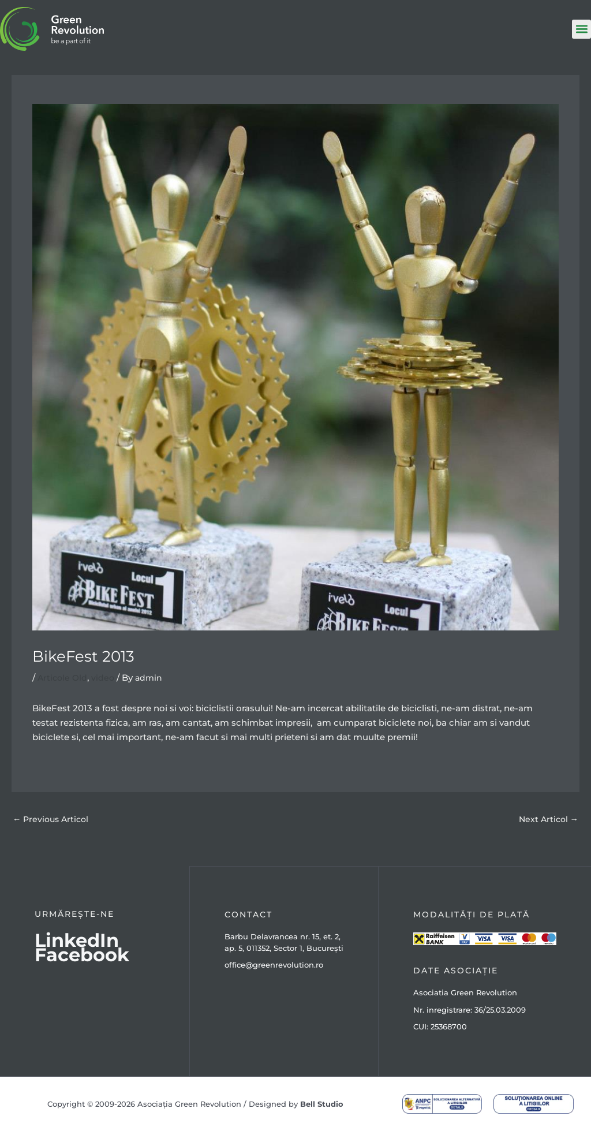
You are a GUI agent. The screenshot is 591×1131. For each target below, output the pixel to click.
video (105, 677)
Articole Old (63, 677)
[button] (581, 29)
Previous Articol (53, 819)
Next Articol (547, 819)
